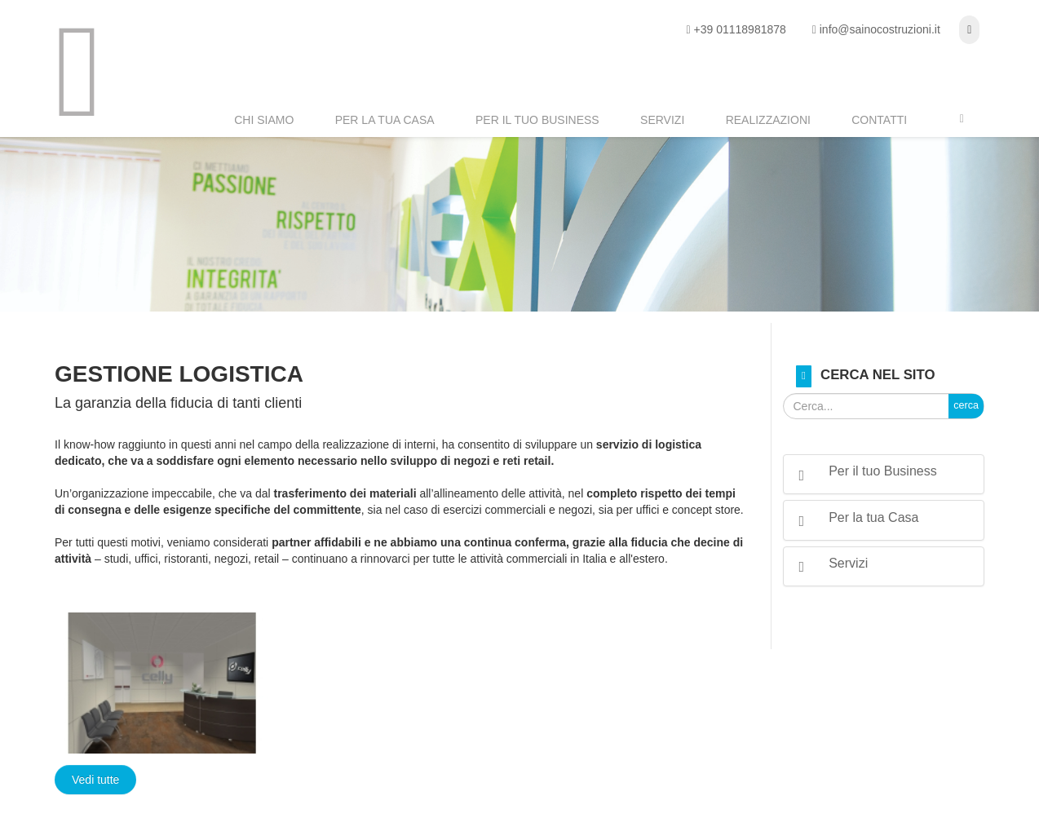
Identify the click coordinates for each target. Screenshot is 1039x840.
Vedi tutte (95, 779)
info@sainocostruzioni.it (880, 29)
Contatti (879, 119)
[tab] (884, 474)
